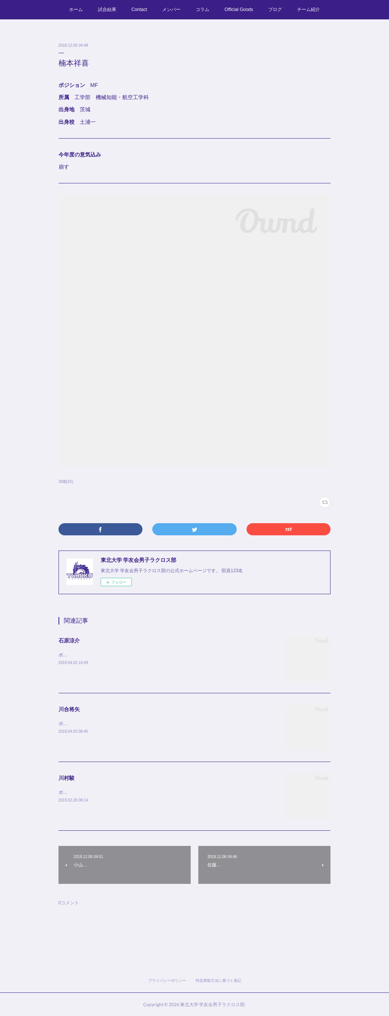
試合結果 (107, 9)
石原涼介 (69, 640)
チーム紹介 (308, 9)
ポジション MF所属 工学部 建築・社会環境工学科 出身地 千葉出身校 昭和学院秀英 (153, 723)
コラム (202, 9)
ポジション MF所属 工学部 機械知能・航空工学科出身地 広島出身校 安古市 (144, 792)
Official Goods (239, 9)
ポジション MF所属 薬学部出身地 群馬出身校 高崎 (116, 655)
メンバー (171, 9)
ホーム (76, 9)
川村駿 (66, 778)
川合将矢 (69, 709)
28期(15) (66, 482)
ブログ (275, 9)
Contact (139, 9)
